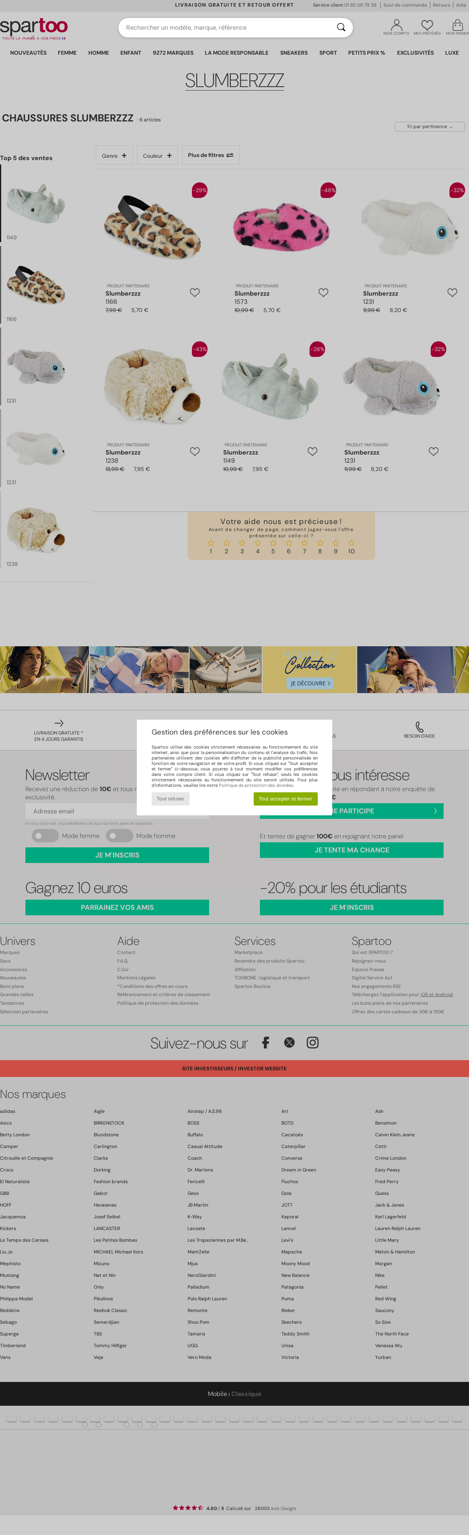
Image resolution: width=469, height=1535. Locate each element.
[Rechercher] (341, 27)
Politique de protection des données (256, 785)
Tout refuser (170, 799)
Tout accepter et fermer (285, 799)
